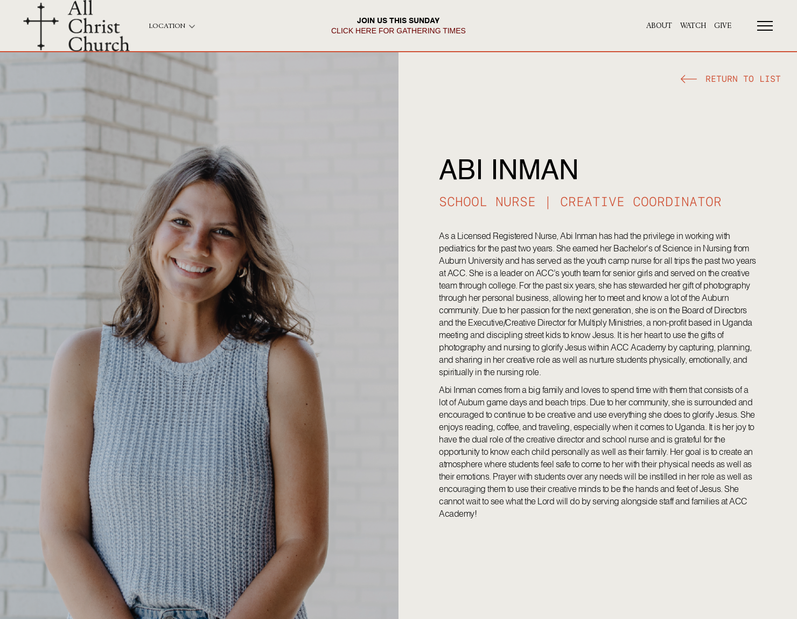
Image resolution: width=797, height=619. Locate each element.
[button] (731, 80)
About (659, 26)
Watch (693, 26)
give (722, 26)
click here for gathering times (398, 30)
